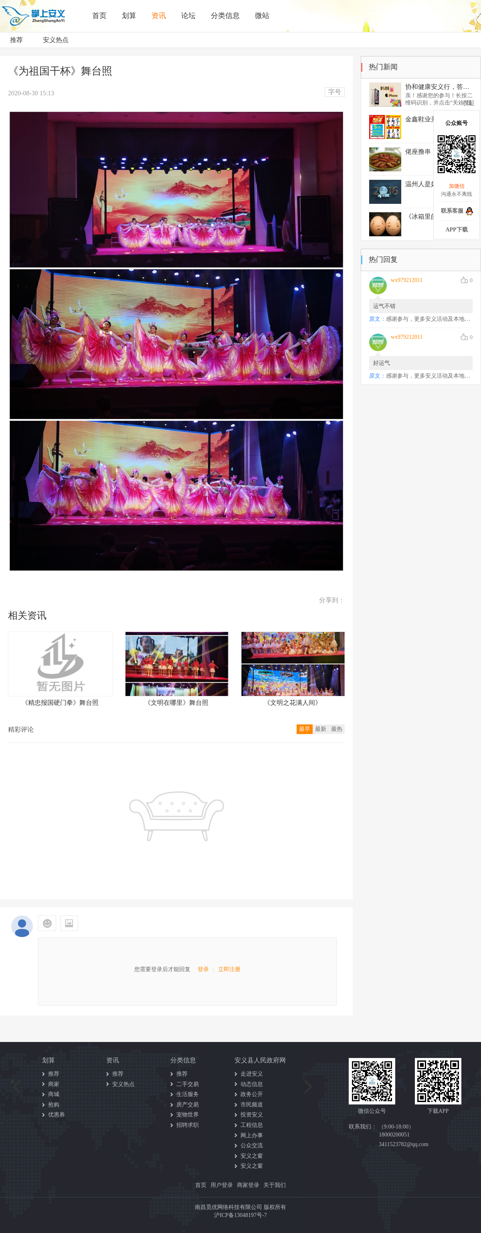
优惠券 (56, 1115)
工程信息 (251, 1125)
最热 (336, 729)
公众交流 (251, 1145)
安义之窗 (251, 1156)
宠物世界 (187, 1115)
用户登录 (221, 1185)
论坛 (188, 16)
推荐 (16, 39)
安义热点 (56, 39)
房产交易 (187, 1105)
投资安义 (251, 1115)
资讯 (159, 16)
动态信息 (251, 1084)
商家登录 (248, 1185)
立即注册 (229, 969)
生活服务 (187, 1094)
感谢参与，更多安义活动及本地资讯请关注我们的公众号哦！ (429, 319)
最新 (320, 729)
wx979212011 (407, 280)
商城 (53, 1094)
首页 (99, 16)
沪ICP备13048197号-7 (240, 1215)
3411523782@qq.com (403, 1144)
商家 (53, 1084)
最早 (304, 729)
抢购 (53, 1105)
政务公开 (251, 1094)
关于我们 (274, 1185)
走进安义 (251, 1074)
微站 (262, 16)
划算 (129, 16)
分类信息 (225, 16)
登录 (203, 969)
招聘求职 (187, 1125)
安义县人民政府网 (260, 1060)
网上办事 (251, 1135)
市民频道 (251, 1105)
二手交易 (187, 1084)
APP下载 (456, 230)
